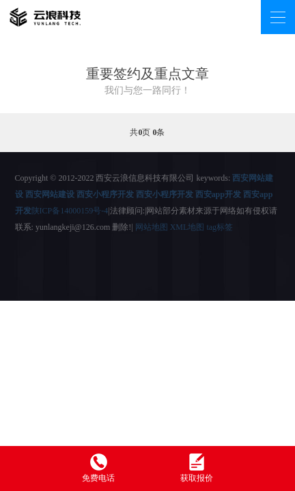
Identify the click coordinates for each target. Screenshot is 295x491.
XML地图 (187, 227)
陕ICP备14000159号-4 (70, 210)
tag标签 (219, 227)
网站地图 (151, 227)
